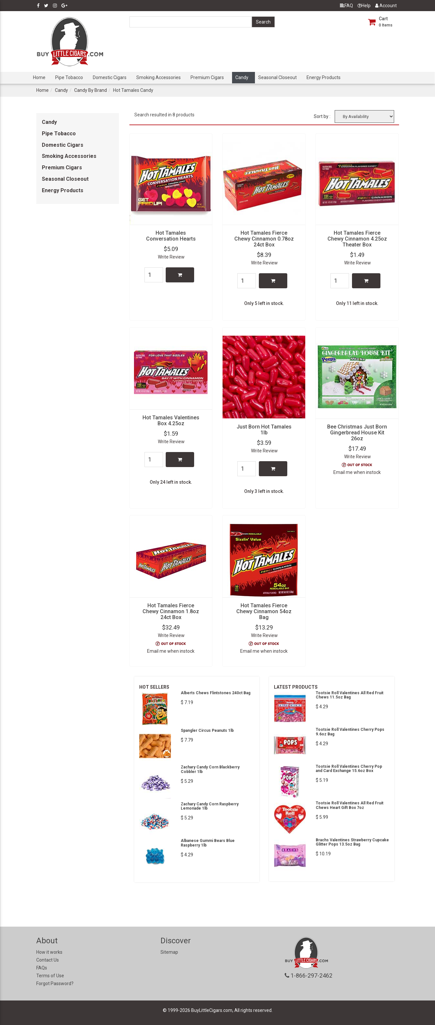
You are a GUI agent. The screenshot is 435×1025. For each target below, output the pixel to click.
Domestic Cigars (109, 77)
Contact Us (47, 960)
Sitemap (169, 952)
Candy (241, 77)
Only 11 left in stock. (357, 303)
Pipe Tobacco (69, 77)
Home (39, 77)
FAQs (41, 967)
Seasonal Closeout (277, 77)
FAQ (346, 5)
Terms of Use (50, 975)
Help (364, 5)
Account (386, 5)
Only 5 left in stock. (264, 303)
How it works (49, 952)
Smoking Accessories (158, 77)
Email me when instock (357, 472)
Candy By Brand (90, 90)
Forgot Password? (55, 983)
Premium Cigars (207, 77)
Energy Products (324, 77)
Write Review (171, 257)
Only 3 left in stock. (264, 491)
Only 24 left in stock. (171, 482)
